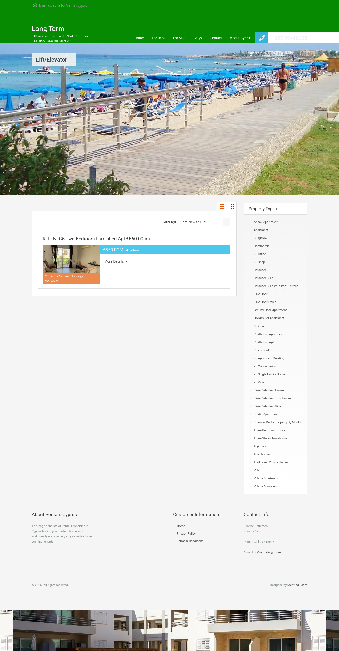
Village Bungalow (265, 486)
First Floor (261, 294)
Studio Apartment (266, 414)
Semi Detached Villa (267, 406)
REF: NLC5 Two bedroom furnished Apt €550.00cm (96, 239)
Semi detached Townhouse (272, 398)
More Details (115, 261)
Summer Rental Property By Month (277, 422)
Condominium (267, 366)
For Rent (158, 38)
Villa (261, 382)
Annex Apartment (266, 222)
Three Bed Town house (269, 430)
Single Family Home (271, 374)
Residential (261, 350)
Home (139, 38)
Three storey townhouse (270, 438)
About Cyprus (240, 38)
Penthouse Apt (264, 342)
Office (262, 254)
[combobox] (204, 222)
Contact (216, 38)
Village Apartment (266, 478)
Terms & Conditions (190, 541)
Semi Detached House (269, 390)
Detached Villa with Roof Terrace (276, 286)
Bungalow (260, 238)
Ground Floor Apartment (270, 310)
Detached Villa (263, 278)
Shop (261, 262)
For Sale (179, 38)
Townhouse (262, 454)
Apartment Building (271, 358)
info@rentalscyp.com (74, 5)
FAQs (197, 38)
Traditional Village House (271, 462)
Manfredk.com (297, 585)
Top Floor (260, 446)
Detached (260, 270)
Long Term (48, 28)
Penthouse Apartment (269, 334)
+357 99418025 (289, 38)
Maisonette (261, 326)
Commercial (262, 246)
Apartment (261, 230)
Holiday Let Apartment (269, 318)
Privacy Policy (186, 533)
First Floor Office (265, 302)
